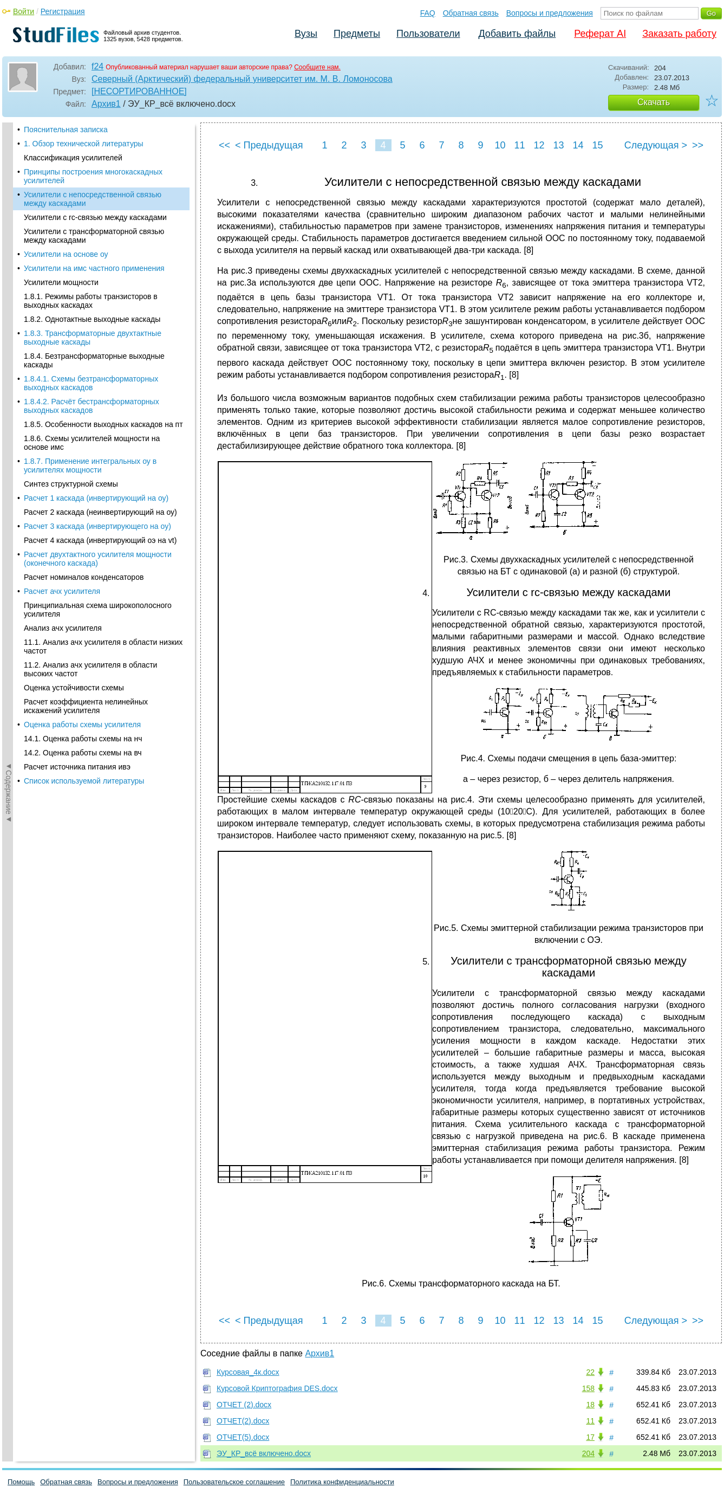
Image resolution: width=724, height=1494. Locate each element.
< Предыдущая (269, 145)
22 (590, 1372)
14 (577, 145)
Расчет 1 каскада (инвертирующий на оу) (96, 458)
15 (597, 145)
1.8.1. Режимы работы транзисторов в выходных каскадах (91, 260)
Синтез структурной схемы (71, 443)
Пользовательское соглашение (234, 1482)
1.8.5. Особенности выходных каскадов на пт (103, 384)
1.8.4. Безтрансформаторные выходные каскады (94, 320)
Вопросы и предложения (549, 13)
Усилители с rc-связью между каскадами (95, 177)
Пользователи (428, 33)
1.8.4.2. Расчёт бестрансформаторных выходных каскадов (91, 365)
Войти (23, 11)
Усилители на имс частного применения (94, 228)
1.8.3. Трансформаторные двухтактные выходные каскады (92, 297)
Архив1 (106, 103)
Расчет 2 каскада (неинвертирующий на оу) (100, 472)
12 (538, 145)
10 (499, 145)
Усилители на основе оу (66, 214)
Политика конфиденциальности (342, 1482)
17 (590, 1437)
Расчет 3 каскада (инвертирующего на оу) (97, 486)
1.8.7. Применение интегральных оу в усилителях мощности (90, 425)
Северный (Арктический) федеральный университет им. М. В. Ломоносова (242, 78)
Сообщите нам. (317, 67)
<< (224, 145)
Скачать (653, 102)
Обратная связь (471, 13)
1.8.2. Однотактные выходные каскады (92, 279)
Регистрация (63, 11)
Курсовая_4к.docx (248, 1372)
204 (588, 1453)
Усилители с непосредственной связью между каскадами (92, 158)
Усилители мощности (61, 242)
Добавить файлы (517, 33)
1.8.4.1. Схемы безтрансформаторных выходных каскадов (91, 343)
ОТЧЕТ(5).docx (243, 1437)
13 (558, 145)
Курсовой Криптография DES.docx (277, 1388)
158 (588, 1388)
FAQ (427, 13)
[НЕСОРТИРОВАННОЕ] (139, 91)
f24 (97, 66)
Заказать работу (679, 33)
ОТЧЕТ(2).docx (243, 1421)
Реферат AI (600, 33)
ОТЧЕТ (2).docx (244, 1404)
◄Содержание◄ (8, 312)
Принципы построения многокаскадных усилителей (93, 136)
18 (590, 1404)
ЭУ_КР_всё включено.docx (264, 1453)
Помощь (21, 1482)
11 (519, 145)
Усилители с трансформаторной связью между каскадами (94, 195)
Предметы (357, 33)
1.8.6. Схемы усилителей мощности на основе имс (92, 402)
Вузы (306, 33)
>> (697, 145)
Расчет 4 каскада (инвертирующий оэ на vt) (100, 500)
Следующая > (655, 145)
